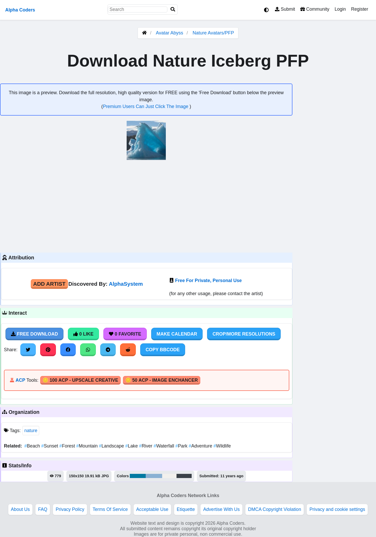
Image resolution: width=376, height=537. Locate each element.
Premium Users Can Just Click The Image (146, 106)
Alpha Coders (20, 10)
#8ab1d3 (154, 476)
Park (182, 446)
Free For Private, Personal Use (208, 280)
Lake (132, 446)
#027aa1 (138, 476)
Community (314, 9)
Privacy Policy (70, 509)
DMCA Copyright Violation (274, 509)
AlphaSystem (126, 284)
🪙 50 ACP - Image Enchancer (161, 380)
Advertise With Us (221, 509)
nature (30, 430)
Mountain (87, 446)
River (146, 446)
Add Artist (49, 284)
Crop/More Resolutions (244, 334)
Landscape (112, 446)
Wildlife (222, 446)
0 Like (83, 334)
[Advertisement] (146, 205)
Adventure (201, 446)
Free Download (34, 334)
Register (359, 9)
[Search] (172, 9)
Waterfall (164, 446)
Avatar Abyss (169, 32)
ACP (20, 380)
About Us (20, 509)
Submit (285, 9)
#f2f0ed (169, 476)
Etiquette (186, 509)
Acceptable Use (152, 509)
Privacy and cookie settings (337, 509)
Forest (67, 446)
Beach (32, 446)
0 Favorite (125, 334)
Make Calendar (177, 334)
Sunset (50, 446)
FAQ (42, 509)
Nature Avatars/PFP (213, 32)
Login (340, 9)
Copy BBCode (163, 349)
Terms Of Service (110, 509)
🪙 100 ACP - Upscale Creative (80, 380)
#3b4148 (184, 476)
